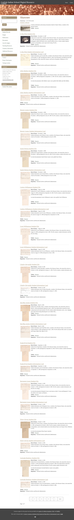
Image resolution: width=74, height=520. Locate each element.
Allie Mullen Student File (28, 71)
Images (4, 35)
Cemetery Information (7, 48)
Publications (5, 37)
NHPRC (58, 511)
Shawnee (37, 28)
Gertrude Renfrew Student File (30, 458)
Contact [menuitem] (71, 2)
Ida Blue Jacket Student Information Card (33, 324)
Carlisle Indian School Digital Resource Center (17, 2)
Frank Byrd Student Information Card (32, 364)
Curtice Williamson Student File (30, 187)
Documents (5, 40)
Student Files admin (7, 86)
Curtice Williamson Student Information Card (34, 209)
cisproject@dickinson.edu (7, 79)
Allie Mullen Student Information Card (32, 92)
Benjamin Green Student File (29, 381)
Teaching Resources (7, 45)
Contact (4, 57)
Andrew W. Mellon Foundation (45, 511)
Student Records (6, 32)
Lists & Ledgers (6, 43)
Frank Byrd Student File (27, 343)
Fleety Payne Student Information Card (32, 440)
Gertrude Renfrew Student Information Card (34, 479)
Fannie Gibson (24, 22)
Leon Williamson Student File (29, 226)
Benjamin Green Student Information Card (33, 402)
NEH (53, 511)
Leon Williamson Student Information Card (34, 247)
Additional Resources (7, 51)
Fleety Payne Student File (28, 419)
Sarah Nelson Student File (28, 148)
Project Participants (7, 60)
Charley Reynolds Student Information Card (34, 285)
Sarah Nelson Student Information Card (32, 170)
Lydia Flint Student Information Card (32, 52)
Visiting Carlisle (6, 63)
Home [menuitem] (66, 2)
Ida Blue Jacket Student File (29, 303)
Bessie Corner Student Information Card (32, 131)
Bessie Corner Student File (28, 110)
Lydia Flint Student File (27, 34)
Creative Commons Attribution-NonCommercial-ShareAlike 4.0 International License (42, 514)
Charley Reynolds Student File (29, 264)
